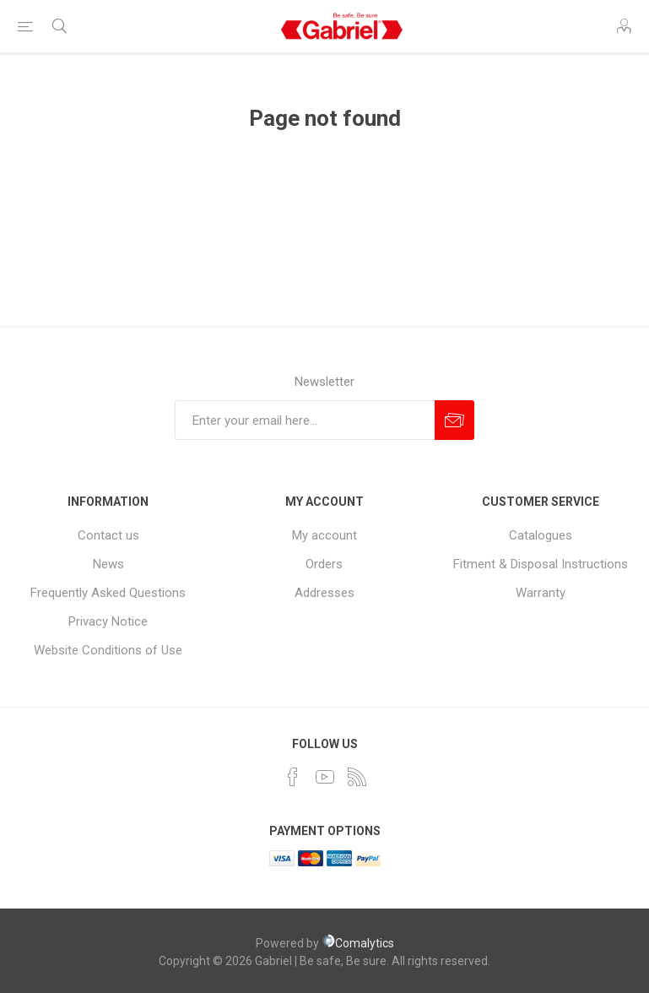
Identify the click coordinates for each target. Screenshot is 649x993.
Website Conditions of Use (108, 650)
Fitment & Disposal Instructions (540, 564)
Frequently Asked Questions (108, 592)
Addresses (324, 592)
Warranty (540, 592)
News (108, 564)
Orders (324, 564)
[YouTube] (324, 776)
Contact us (108, 535)
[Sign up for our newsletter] (305, 420)
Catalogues (540, 535)
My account (324, 535)
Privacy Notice (108, 621)
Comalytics (358, 943)
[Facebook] (292, 776)
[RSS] (356, 776)
